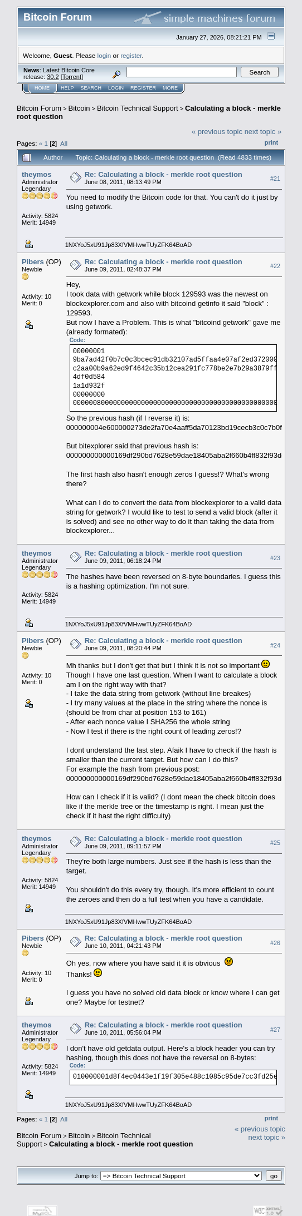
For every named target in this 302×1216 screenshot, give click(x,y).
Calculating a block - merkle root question (121, 1144)
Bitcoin (79, 108)
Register (143, 88)
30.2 (53, 76)
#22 (275, 266)
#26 (275, 943)
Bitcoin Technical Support (137, 108)
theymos (36, 174)
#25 (275, 843)
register (131, 55)
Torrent (71, 76)
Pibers (33, 262)
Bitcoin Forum (39, 108)
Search (91, 88)
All (63, 143)
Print (271, 142)
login (104, 55)
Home (42, 88)
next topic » (263, 131)
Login (116, 88)
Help (67, 88)
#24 (275, 645)
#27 (275, 1029)
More (170, 88)
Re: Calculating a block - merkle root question (163, 174)
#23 (275, 558)
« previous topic (217, 131)
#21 (275, 178)
